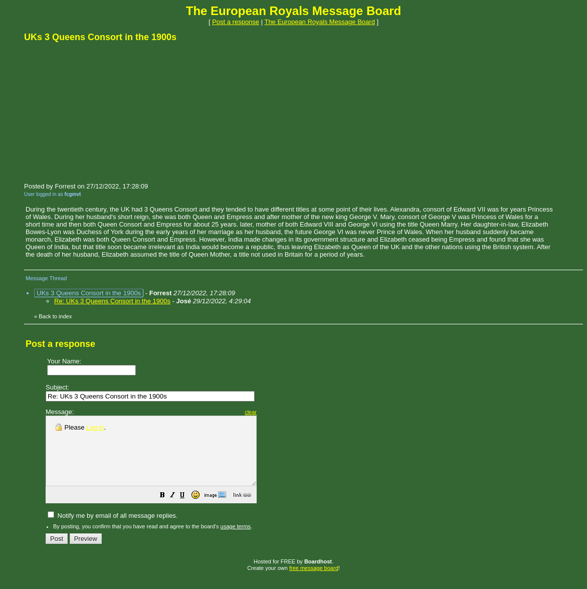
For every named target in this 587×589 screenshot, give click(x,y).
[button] (187, 510)
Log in (95, 427)
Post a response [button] (235, 22)
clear (276, 412)
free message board (313, 581)
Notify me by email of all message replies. (112, 529)
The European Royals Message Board (319, 22)
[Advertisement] (99, 111)
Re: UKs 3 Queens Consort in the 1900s (112, 301)
